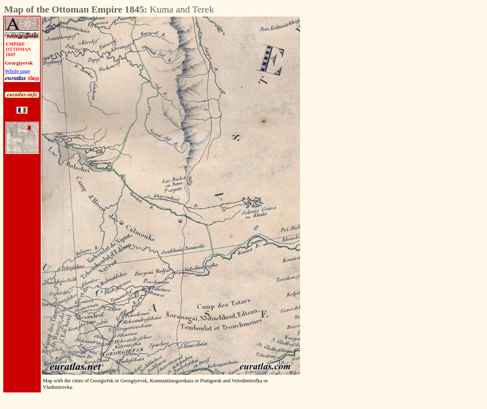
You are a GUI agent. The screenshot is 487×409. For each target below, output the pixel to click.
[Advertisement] (345, 138)
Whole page (17, 71)
